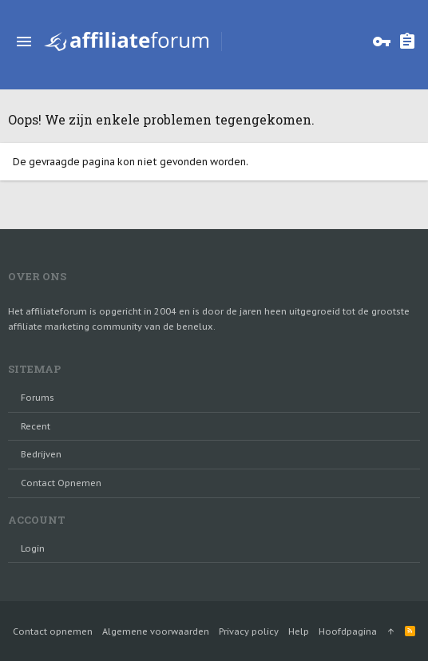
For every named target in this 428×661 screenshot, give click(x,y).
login (33, 548)
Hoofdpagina (348, 631)
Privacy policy (249, 631)
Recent (35, 426)
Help (298, 631)
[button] (24, 41)
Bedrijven (41, 454)
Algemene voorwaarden (155, 631)
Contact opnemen (61, 483)
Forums (37, 397)
